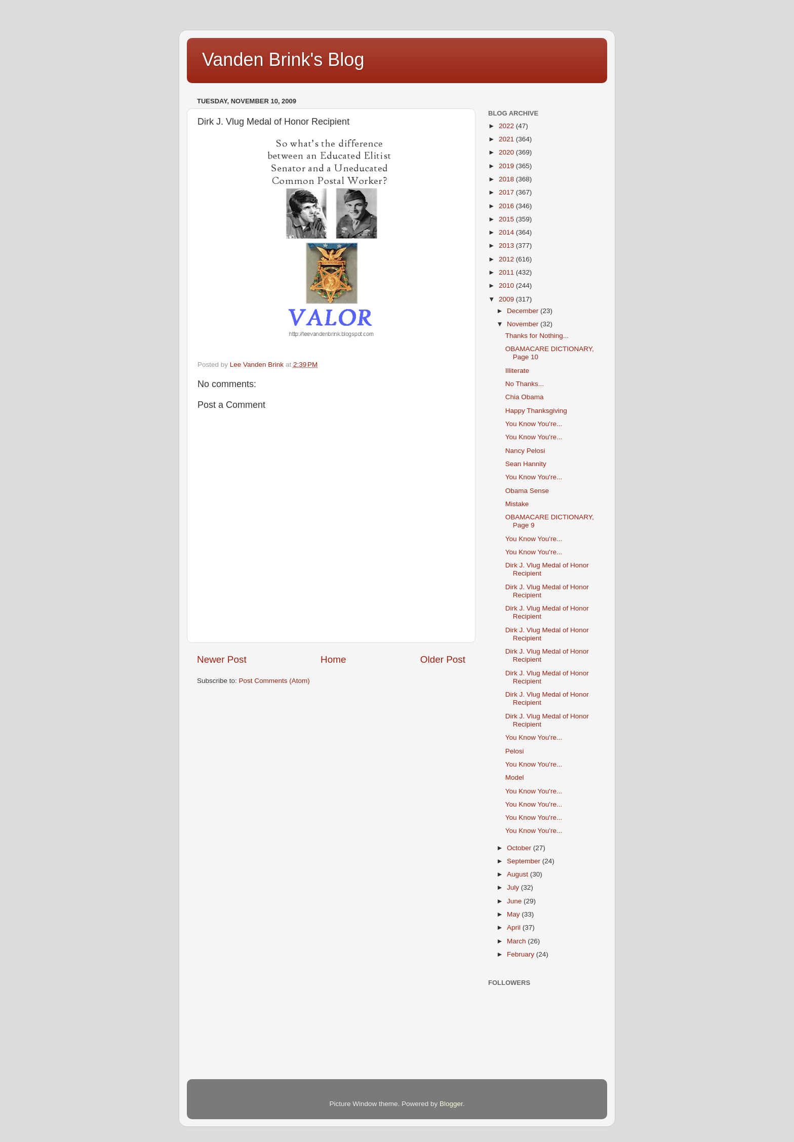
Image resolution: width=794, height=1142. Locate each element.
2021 (507, 139)
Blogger (451, 1104)
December (523, 311)
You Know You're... (533, 424)
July (514, 887)
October (520, 848)
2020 (507, 152)
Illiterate (517, 370)
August (518, 874)
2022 (507, 126)
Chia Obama (524, 397)
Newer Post (222, 659)
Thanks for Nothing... (537, 335)
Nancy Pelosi (525, 450)
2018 (507, 179)
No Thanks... (524, 384)
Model (514, 777)
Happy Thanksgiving (536, 410)
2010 (507, 285)
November (523, 324)
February (521, 954)
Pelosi (514, 751)
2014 (507, 232)
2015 (507, 219)
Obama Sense (527, 490)
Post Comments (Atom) (274, 680)
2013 (507, 245)
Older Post (442, 659)
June (515, 901)
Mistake (517, 504)
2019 (507, 166)
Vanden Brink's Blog (283, 59)
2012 (507, 259)
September (524, 861)
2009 (507, 299)
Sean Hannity (525, 464)
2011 (507, 272)
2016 (507, 206)
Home (333, 659)
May (514, 914)
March (517, 941)
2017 (507, 192)
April (515, 927)
